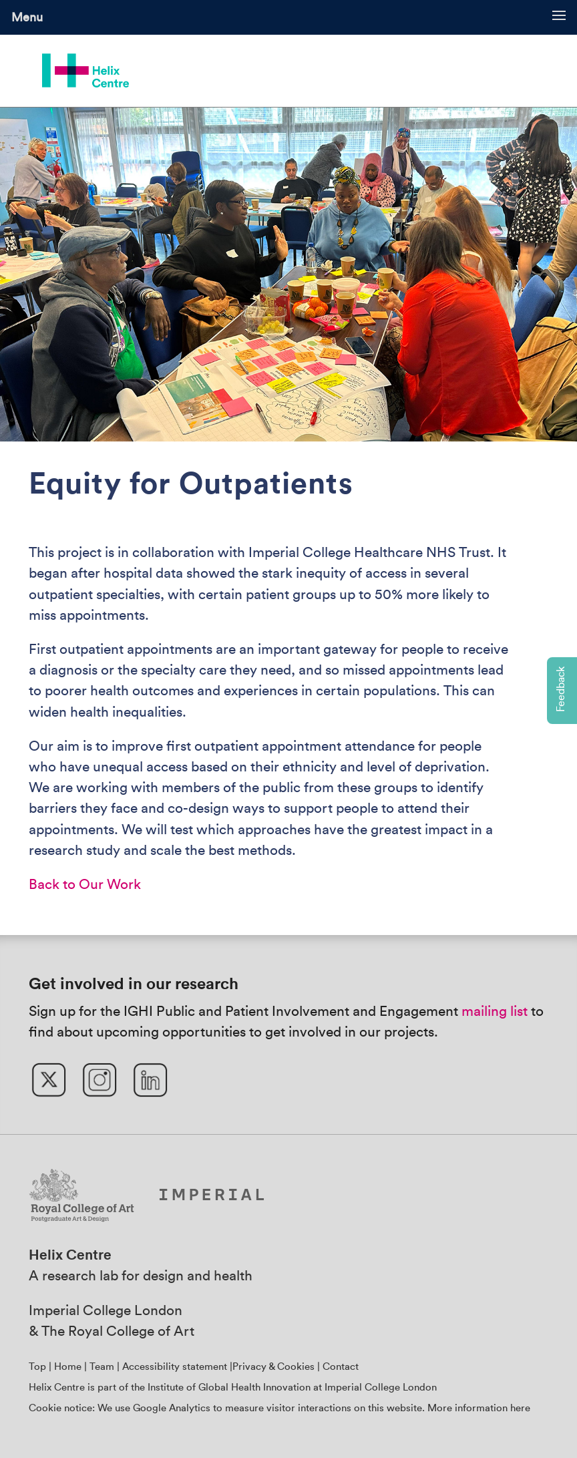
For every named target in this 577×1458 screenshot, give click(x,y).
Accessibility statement (174, 1367)
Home (67, 1367)
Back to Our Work (85, 885)
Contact (341, 1367)
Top (37, 1367)
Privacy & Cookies (273, 1367)
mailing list (494, 1012)
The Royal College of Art (117, 1331)
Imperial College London (105, 1311)
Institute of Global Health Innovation (229, 1388)
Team (101, 1367)
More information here (478, 1408)
